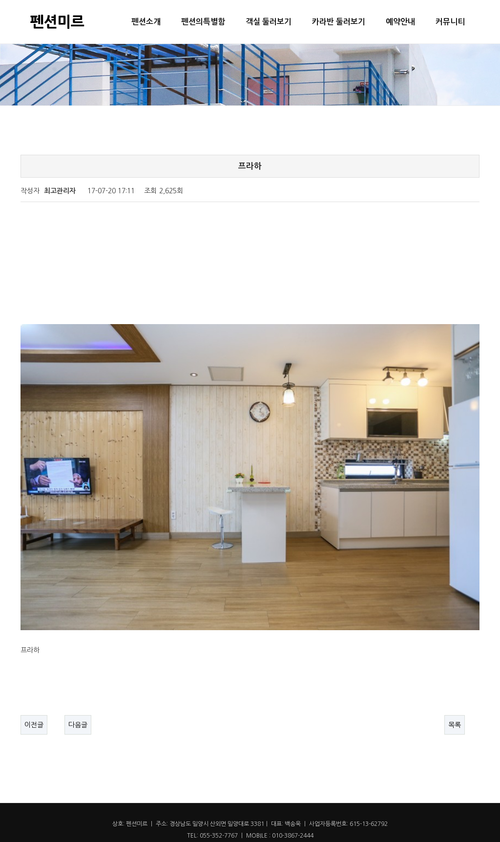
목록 (454, 692)
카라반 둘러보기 (338, 21)
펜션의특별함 (203, 21)
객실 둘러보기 (269, 21)
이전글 (33, 692)
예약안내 (400, 21)
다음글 (77, 692)
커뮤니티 (450, 21)
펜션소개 (146, 21)
